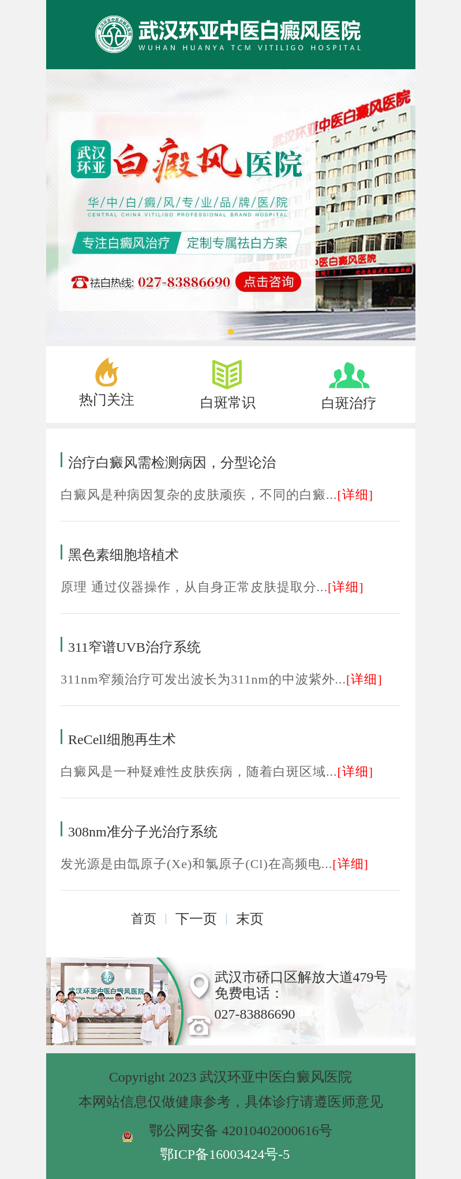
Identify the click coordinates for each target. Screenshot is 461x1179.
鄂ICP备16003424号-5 (225, 1154)
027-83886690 (255, 1014)
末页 (250, 918)
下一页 (196, 918)
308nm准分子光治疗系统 (143, 831)
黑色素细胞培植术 (123, 554)
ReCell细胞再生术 (122, 739)
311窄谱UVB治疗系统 (134, 647)
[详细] (356, 494)
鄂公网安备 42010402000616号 (240, 1130)
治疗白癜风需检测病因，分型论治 (172, 462)
